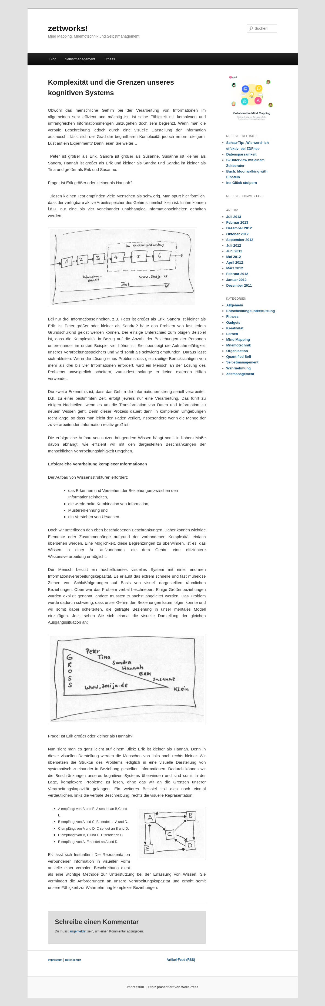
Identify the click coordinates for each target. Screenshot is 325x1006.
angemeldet (77, 931)
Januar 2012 (236, 280)
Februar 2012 (237, 274)
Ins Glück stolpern (241, 183)
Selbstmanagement (80, 59)
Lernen (232, 334)
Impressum (55, 959)
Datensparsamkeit (241, 154)
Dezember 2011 (239, 285)
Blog (52, 59)
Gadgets (233, 322)
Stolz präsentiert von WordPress (173, 987)
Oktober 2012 (237, 234)
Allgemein (234, 305)
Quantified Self (238, 357)
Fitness (109, 59)
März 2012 (234, 268)
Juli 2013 (233, 217)
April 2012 (234, 262)
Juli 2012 (233, 245)
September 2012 (239, 240)
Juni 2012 (234, 251)
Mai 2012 (233, 257)
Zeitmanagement (240, 374)
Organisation (237, 351)
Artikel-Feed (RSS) (181, 960)
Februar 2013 (237, 222)
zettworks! (68, 28)
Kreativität (235, 328)
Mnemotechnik (238, 345)
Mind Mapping (238, 339)
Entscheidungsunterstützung (250, 311)
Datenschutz (73, 959)
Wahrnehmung (238, 368)
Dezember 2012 (239, 228)
